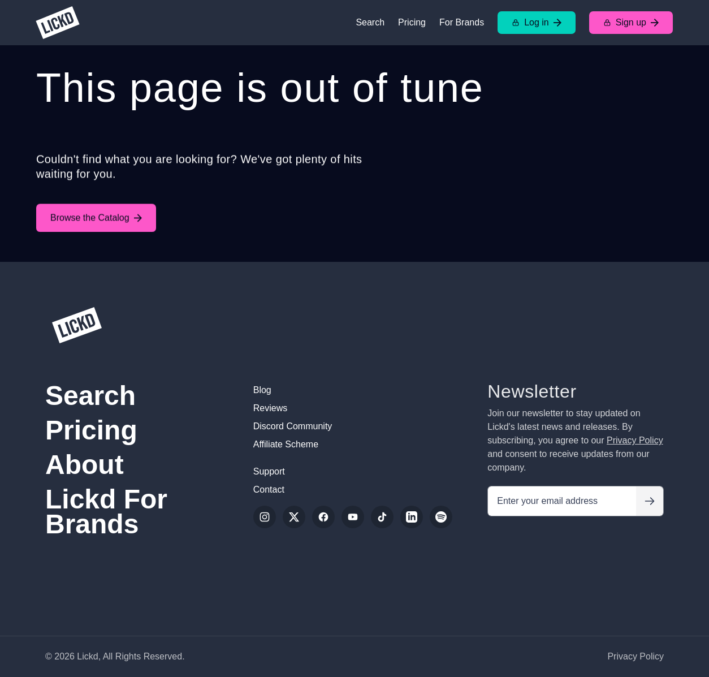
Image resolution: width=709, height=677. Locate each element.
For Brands (461, 22)
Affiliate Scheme (285, 444)
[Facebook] (323, 517)
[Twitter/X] (294, 517)
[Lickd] (57, 22)
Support (269, 471)
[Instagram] (264, 517)
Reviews (270, 408)
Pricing (412, 22)
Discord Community (292, 426)
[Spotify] (441, 517)
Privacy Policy (635, 440)
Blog (262, 390)
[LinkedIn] (411, 517)
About (84, 464)
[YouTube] (352, 517)
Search (370, 22)
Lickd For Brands (106, 511)
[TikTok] (382, 517)
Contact (268, 489)
